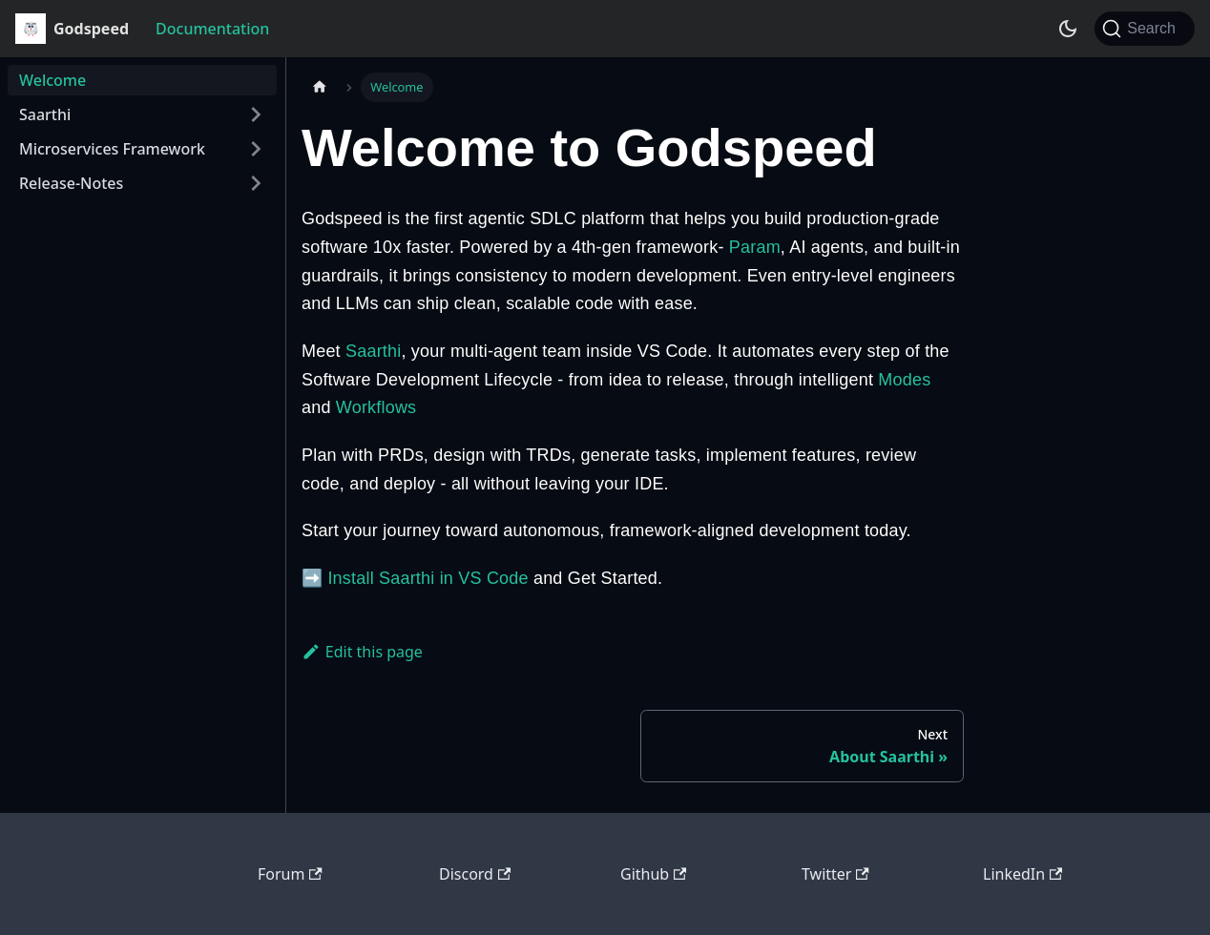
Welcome (52, 80)
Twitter (835, 873)
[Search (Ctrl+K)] (1145, 28)
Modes (904, 379)
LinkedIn (1022, 873)
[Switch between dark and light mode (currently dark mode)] (1068, 28)
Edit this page (362, 651)
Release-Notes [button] (71, 183)
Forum (290, 873)
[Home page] (320, 87)
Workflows (376, 407)
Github (653, 873)
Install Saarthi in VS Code (427, 578)
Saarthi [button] (45, 114)
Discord (475, 873)
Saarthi (373, 351)
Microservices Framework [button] (112, 148)
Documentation (212, 28)
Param (755, 247)
